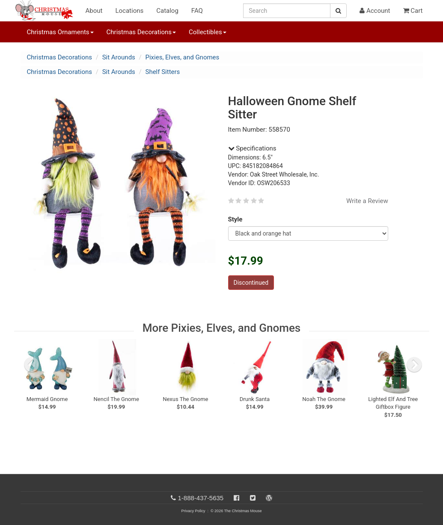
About (94, 11)
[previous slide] (31, 364)
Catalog (167, 11)
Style (237, 219)
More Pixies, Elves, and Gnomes (221, 327)
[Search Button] (338, 10)
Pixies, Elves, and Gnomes (183, 57)
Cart (413, 11)
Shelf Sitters (163, 72)
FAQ (197, 11)
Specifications (252, 148)
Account (375, 11)
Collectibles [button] (207, 32)
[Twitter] (253, 497)
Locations (129, 11)
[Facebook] (236, 497)
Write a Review (367, 201)
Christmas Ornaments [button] (60, 32)
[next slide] (414, 364)
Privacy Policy (193, 511)
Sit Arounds (118, 57)
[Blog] (269, 497)
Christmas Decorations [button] (141, 32)
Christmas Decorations (59, 57)
